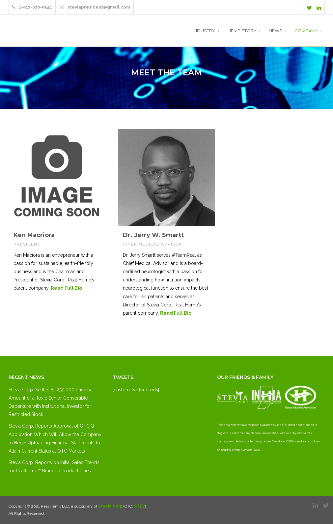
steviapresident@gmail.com (95, 7)
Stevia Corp (110, 506)
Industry (204, 30)
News (275, 30)
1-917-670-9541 (32, 7)
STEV (139, 506)
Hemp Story (242, 30)
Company (306, 30)
